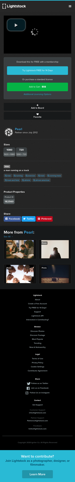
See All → (8, 236)
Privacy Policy (37, 362)
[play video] (16, 25)
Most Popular (37, 339)
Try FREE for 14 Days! (37, 307)
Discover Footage (37, 335)
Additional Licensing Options (37, 94)
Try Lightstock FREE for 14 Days (37, 70)
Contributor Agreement (37, 370)
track (41, 175)
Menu (70, 6)
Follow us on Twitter (39, 383)
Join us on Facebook (39, 388)
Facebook (12, 219)
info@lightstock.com (37, 412)
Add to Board (37, 106)
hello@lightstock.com (37, 428)
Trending (37, 343)
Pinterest (44, 219)
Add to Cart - (37, 86)
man (8, 175)
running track (54, 175)
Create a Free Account (37, 303)
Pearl (18, 129)
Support (37, 311)
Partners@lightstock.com (37, 420)
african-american (41, 180)
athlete (26, 180)
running (18, 175)
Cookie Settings (37, 366)
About (37, 299)
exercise (30, 175)
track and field (12, 180)
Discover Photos (37, 331)
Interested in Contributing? (37, 319)
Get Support (37, 404)
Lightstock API (37, 315)
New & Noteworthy (37, 347)
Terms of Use (37, 358)
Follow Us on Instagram (40, 392)
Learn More (37, 474)
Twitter (28, 219)
